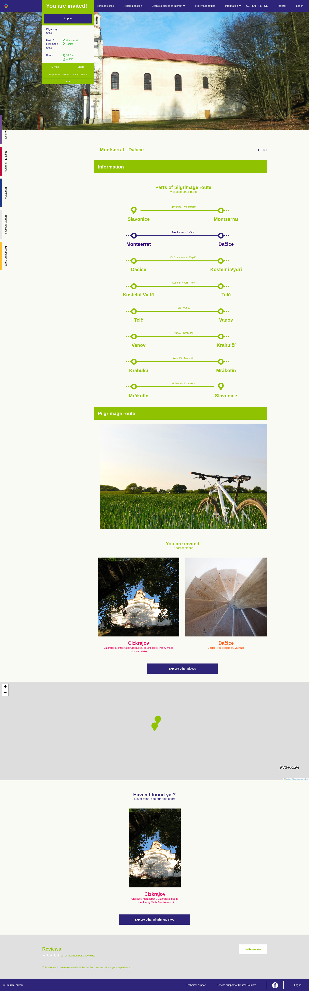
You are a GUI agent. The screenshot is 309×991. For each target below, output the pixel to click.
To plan (68, 18)
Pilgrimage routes (205, 5)
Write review (253, 949)
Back (262, 150)
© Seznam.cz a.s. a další (300, 779)
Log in (299, 5)
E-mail (55, 66)
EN (254, 5)
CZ (247, 5)
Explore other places (182, 668)
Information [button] (233, 5)
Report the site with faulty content (68, 74)
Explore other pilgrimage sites (154, 919)
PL (260, 5)
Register (281, 5)
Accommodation (133, 5)
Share (81, 66)
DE (266, 5)
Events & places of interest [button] (169, 5)
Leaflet (287, 779)
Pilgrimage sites (105, 5)
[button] (154, 726)
